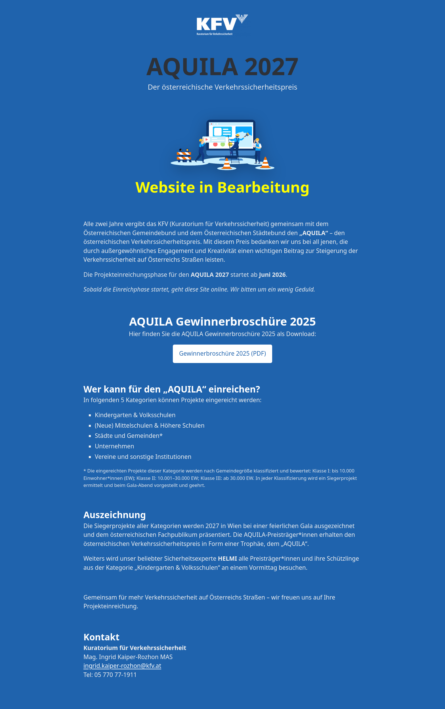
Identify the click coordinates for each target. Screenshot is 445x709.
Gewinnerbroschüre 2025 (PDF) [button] (222, 353)
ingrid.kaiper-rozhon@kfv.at (122, 666)
